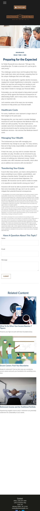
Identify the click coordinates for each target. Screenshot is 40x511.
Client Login (20, 7)
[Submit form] (6, 276)
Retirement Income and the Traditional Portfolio (18, 407)
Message (4, 260)
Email (3, 249)
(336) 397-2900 (22, 500)
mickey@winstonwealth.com (20, 508)
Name (3, 238)
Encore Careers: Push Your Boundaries (14, 366)
